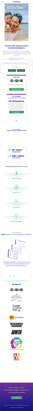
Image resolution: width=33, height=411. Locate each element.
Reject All (12, 70)
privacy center (6, 405)
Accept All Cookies (21, 70)
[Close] (30, 61)
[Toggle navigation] (3, 2)
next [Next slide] (27, 120)
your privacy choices (19, 405)
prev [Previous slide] (6, 120)
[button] (16, 120)
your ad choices (13, 405)
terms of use (26, 405)
